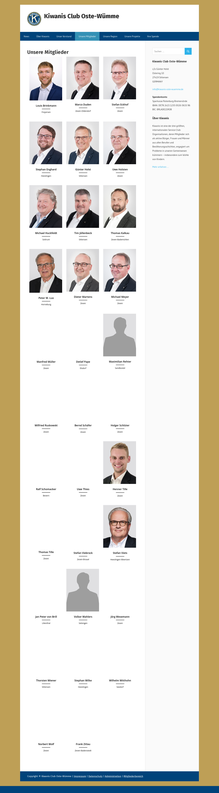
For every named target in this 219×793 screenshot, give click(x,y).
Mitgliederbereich (133, 776)
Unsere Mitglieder (87, 36)
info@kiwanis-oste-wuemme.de (167, 89)
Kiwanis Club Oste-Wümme (81, 16)
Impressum (80, 776)
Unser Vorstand (64, 36)
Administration (113, 776)
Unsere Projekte (132, 36)
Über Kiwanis (42, 36)
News (26, 36)
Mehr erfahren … (160, 166)
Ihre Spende (153, 36)
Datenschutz (95, 776)
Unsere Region (110, 36)
